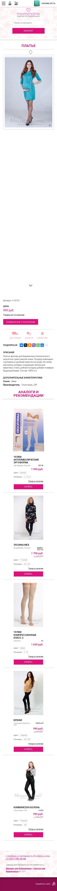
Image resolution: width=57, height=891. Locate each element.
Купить (28, 487)
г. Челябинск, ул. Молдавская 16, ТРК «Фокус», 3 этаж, (30, 858)
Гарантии (42, 338)
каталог (28, 31)
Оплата (29, 338)
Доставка (15, 338)
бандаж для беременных (19, 868)
